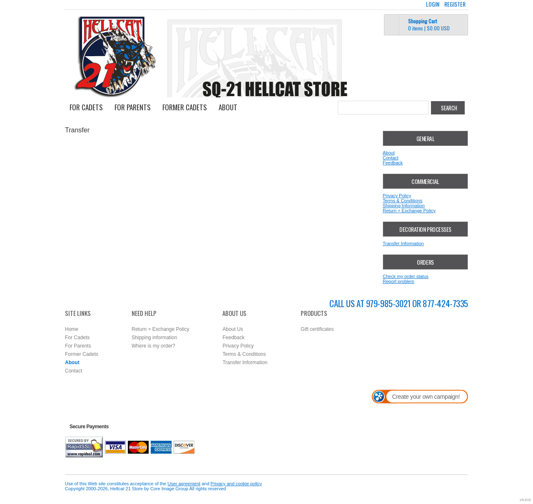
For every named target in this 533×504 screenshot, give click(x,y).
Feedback (393, 162)
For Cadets (86, 107)
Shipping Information (404, 205)
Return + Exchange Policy (409, 210)
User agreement (183, 483)
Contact (391, 157)
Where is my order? (153, 346)
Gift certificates (317, 329)
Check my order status (405, 276)
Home (71, 329)
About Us (232, 329)
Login (432, 4)
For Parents (133, 107)
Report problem (398, 281)
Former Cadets (184, 107)
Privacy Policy (397, 195)
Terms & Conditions (402, 200)
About (228, 107)
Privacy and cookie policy (236, 483)
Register (455, 4)
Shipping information (154, 337)
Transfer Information (403, 243)
